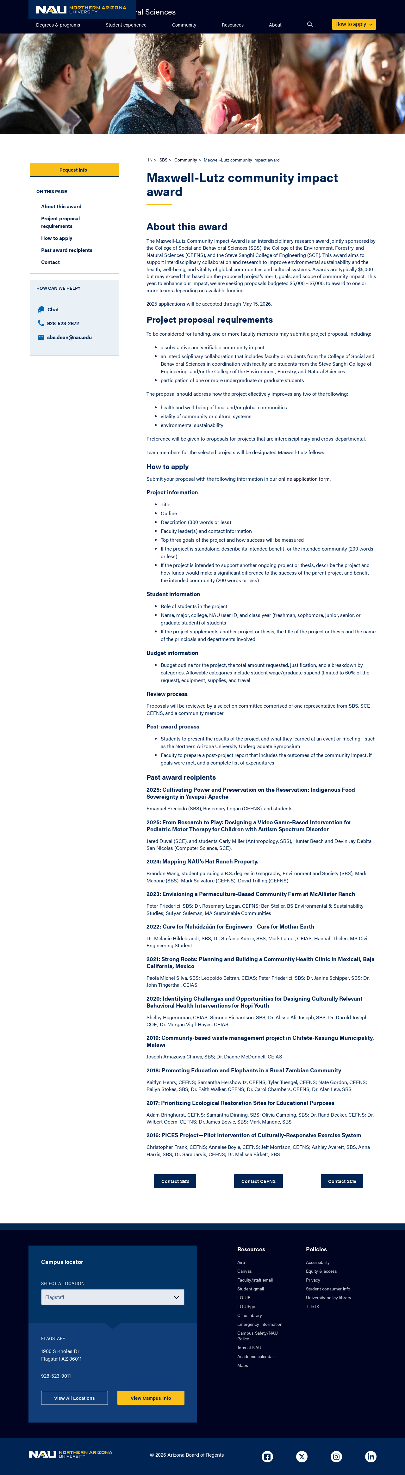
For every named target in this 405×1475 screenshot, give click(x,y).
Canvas (244, 1271)
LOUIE (243, 1297)
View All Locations (74, 1397)
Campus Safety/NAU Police (257, 1336)
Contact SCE (342, 1181)
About (275, 24)
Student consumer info (328, 1288)
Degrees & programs (58, 24)
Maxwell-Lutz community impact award (242, 185)
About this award (61, 206)
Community (184, 24)
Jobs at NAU (249, 1347)
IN (150, 159)
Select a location (62, 1283)
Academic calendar (255, 1356)
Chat (48, 309)
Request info (74, 169)
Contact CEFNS (258, 1181)
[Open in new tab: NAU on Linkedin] (371, 1456)
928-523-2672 (58, 323)
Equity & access (321, 1271)
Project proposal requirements (60, 222)
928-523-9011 (56, 1375)
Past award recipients (66, 249)
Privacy (313, 1280)
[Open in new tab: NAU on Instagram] (336, 1456)
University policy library (328, 1297)
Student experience (126, 24)
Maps (242, 1365)
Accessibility (318, 1262)
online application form (304, 478)
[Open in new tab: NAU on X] (302, 1456)
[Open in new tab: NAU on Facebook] (267, 1456)
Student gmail (250, 1288)
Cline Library (249, 1315)
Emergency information (260, 1324)
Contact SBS (175, 1181)
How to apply (354, 23)
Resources (233, 24)
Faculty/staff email (255, 1280)
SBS (163, 159)
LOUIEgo (246, 1306)
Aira (241, 1262)
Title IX (312, 1306)
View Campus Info (151, 1397)
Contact (50, 261)
